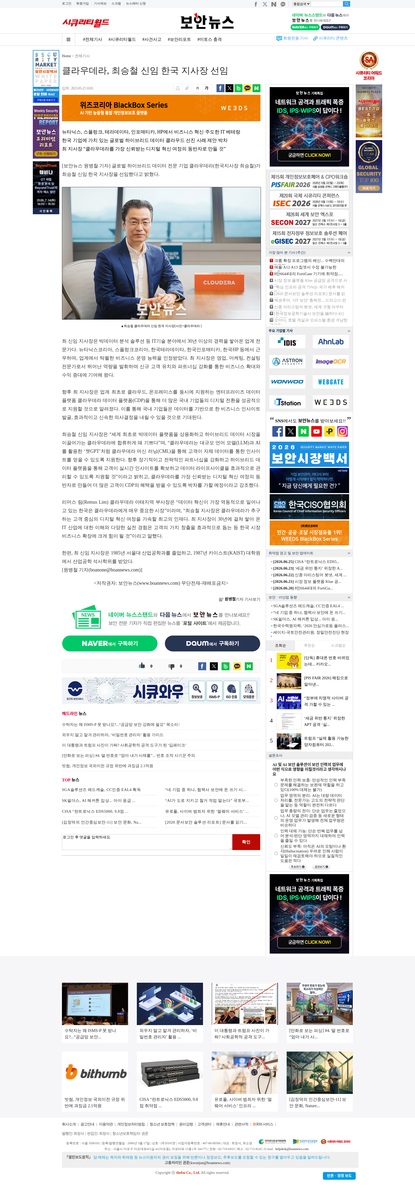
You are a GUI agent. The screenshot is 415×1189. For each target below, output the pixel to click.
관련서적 (241, 1124)
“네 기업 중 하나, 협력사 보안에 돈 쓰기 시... (205, 790)
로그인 (66, 3)
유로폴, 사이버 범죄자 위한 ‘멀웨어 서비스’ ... (207, 811)
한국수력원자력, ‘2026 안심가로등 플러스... (311, 626)
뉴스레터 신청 (136, 3)
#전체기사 (92, 39)
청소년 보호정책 (162, 1124)
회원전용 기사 (295, 38)
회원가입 (82, 3)
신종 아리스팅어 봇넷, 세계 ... (309, 575)
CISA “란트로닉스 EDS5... (306, 562)
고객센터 (204, 1124)
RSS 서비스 (264, 1124)
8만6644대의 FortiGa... (303, 588)
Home (66, 56)
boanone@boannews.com (114, 570)
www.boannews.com (159, 583)
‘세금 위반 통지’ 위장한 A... (307, 568)
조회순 (280, 645)
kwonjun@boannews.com (210, 1163)
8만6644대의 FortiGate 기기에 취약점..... (308, 274)
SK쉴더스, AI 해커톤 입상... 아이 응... (305, 619)
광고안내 (87, 1124)
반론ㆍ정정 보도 (339, 1176)
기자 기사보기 (239, 599)
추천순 (309, 645)
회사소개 (69, 1124)
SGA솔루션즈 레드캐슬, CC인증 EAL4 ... (308, 606)
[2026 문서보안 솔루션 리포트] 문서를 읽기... (206, 822)
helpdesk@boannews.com (291, 1149)
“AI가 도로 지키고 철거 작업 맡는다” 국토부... (207, 800)
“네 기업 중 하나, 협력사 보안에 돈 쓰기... (309, 612)
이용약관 (106, 1124)
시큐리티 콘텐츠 (333, 38)
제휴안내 (223, 1124)
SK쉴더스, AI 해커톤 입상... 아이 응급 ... (99, 800)
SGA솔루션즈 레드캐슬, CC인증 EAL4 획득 (101, 790)
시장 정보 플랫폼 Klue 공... (307, 581)
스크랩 (116, 3)
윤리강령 (186, 1124)
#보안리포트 (179, 39)
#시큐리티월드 (122, 39)
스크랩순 (338, 645)
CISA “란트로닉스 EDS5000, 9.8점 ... (95, 811)
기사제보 (100, 3)
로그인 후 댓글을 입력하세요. (147, 842)
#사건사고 (151, 39)
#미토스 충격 (209, 39)
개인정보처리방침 (131, 1124)
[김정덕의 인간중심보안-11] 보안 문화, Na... (102, 822)
